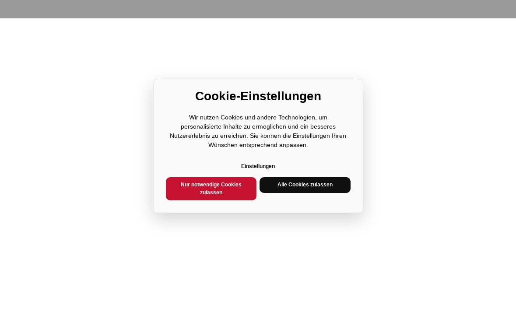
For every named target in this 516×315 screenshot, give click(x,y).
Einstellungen (258, 166)
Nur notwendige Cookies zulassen (211, 189)
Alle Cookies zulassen (305, 185)
